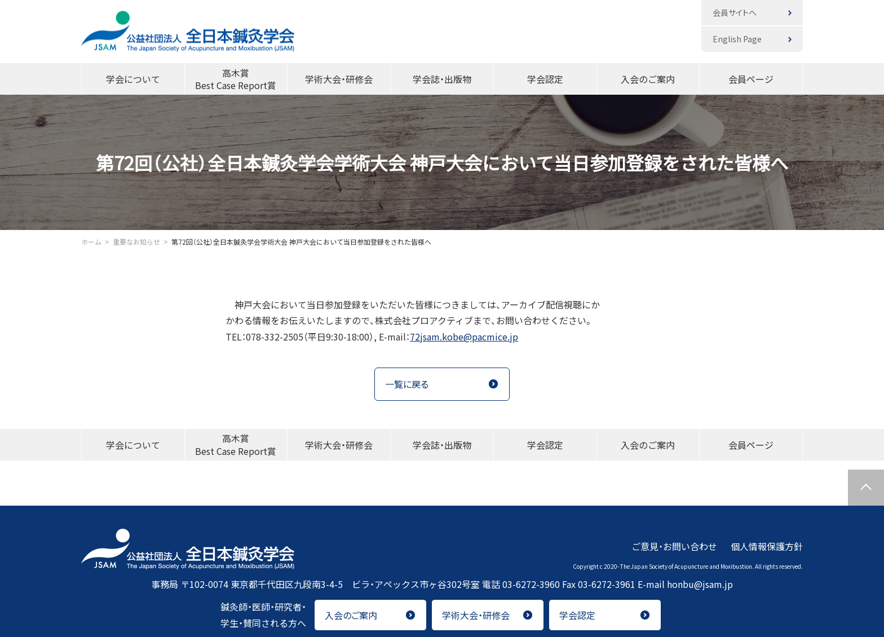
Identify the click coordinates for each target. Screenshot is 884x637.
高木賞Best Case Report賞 (235, 79)
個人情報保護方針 (767, 546)
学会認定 (545, 79)
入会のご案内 (648, 79)
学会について (133, 79)
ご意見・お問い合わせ (674, 546)
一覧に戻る (406, 384)
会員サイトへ (735, 12)
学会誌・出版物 (442, 79)
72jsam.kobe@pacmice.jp (464, 336)
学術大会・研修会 (339, 79)
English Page (737, 39)
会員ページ (751, 79)
